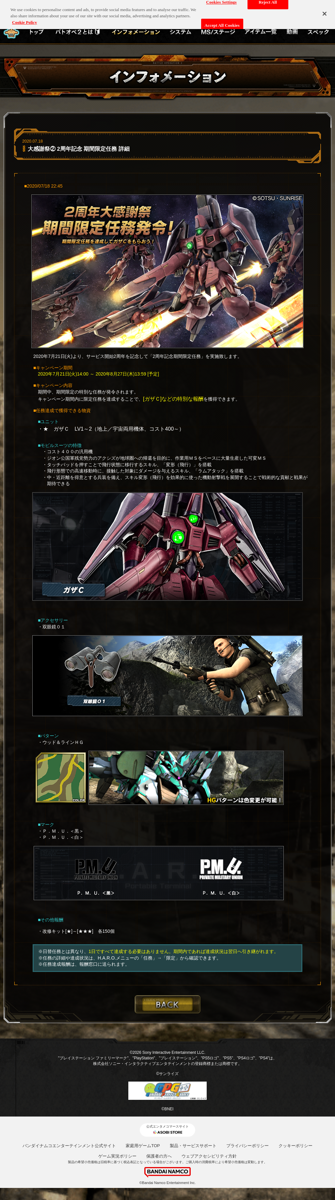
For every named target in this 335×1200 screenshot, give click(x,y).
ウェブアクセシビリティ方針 (209, 1156)
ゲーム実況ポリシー (117, 1156)
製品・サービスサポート (193, 1145)
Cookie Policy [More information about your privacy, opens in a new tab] (24, 18)
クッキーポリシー (295, 1145)
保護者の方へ (159, 1156)
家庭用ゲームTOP (143, 1145)
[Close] (324, 9)
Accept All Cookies (222, 21)
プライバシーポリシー (247, 1145)
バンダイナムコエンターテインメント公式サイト (69, 1145)
